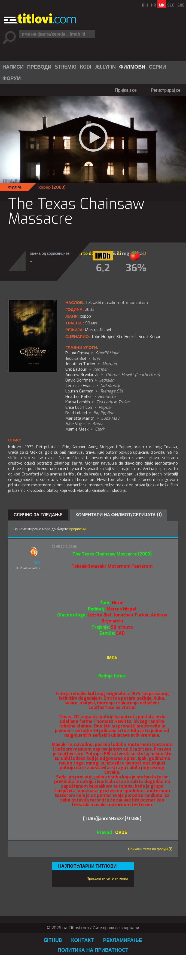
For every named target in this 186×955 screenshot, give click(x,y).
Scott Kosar (150, 336)
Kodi (85, 67)
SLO (171, 5)
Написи (13, 67)
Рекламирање (122, 940)
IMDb (112, 658)
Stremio (66, 67)
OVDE (120, 832)
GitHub (53, 940)
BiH (145, 5)
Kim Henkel (127, 336)
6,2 (103, 268)
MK (161, 5)
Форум (11, 78)
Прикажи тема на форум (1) (150, 849)
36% (136, 268)
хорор (45, 187)
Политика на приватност (93, 950)
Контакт (82, 940)
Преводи (39, 67)
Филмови (132, 67)
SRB (181, 5)
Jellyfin (105, 67)
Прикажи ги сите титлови (107, 878)
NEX (37, 563)
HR (153, 5)
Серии (157, 67)
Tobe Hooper (103, 336)
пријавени (77, 529)
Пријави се (126, 90)
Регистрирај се (166, 90)
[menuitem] (13, 67)
